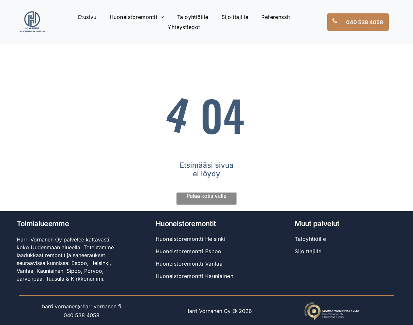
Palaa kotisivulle (206, 196)
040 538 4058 (81, 315)
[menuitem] (87, 17)
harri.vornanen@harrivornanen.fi (81, 306)
